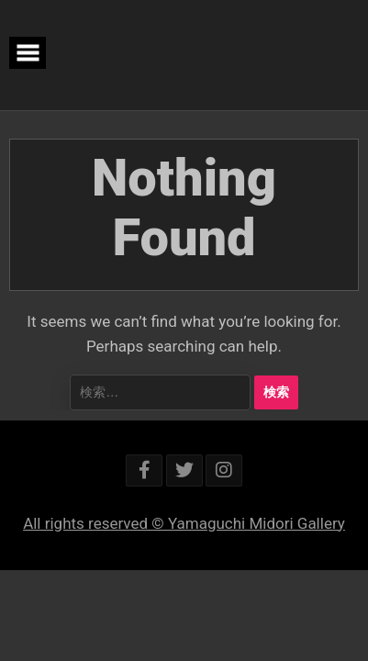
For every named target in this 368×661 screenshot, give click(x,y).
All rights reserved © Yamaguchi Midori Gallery (184, 523)
